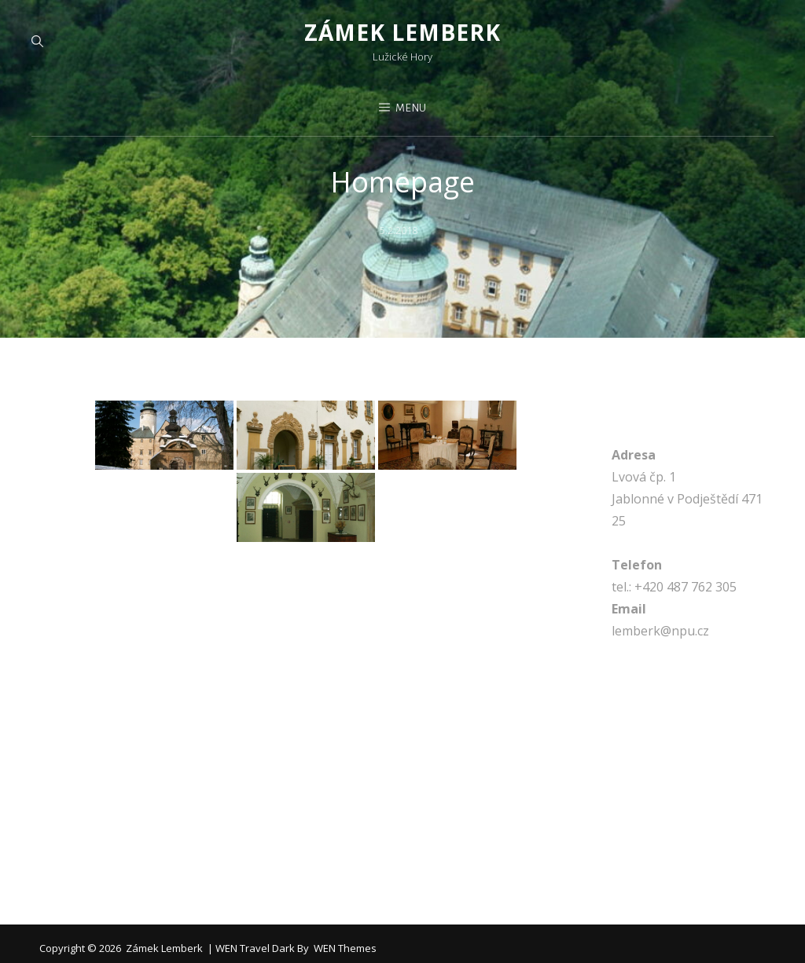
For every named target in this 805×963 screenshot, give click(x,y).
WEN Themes (345, 950)
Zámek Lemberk (402, 33)
